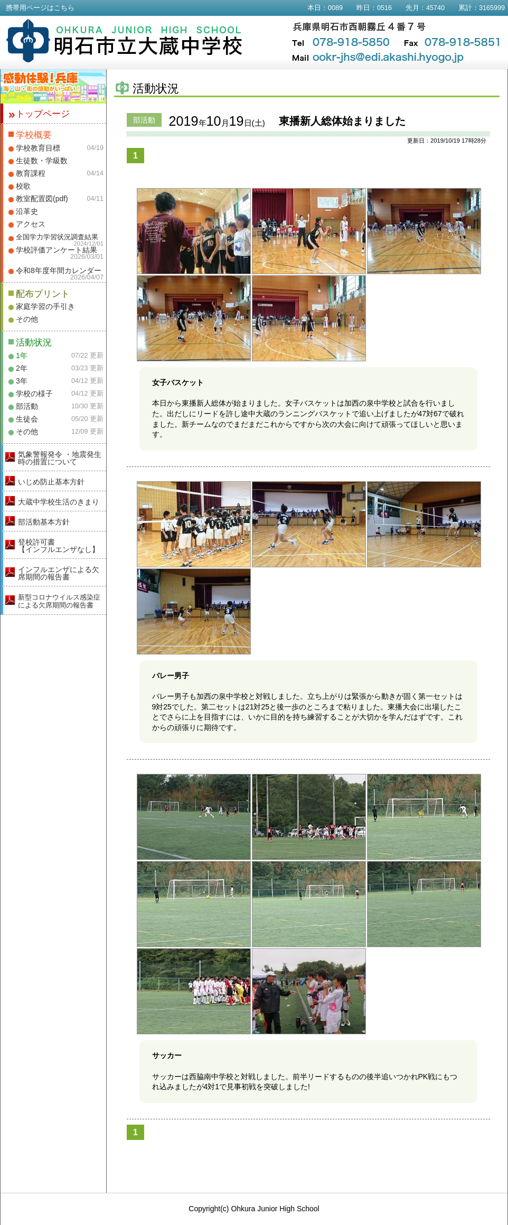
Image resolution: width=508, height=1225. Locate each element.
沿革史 (27, 211)
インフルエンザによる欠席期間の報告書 (58, 573)
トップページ (43, 114)
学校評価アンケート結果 (56, 250)
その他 (27, 319)
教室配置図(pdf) (42, 198)
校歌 (23, 186)
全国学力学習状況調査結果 (57, 237)
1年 (21, 355)
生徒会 (27, 419)
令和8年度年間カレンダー (58, 270)
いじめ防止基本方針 (51, 482)
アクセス (30, 224)
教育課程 (30, 173)
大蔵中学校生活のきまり (58, 502)
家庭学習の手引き (45, 306)
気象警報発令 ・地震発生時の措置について (59, 458)
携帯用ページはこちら (40, 8)
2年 (21, 368)
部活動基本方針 (44, 522)
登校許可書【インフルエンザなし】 (58, 546)
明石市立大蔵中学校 (124, 40)
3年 (21, 381)
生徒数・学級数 (42, 160)
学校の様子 (34, 393)
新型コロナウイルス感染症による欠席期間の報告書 (59, 601)
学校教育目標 (38, 148)
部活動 (27, 406)
